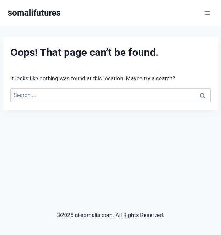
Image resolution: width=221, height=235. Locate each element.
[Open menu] (207, 13)
